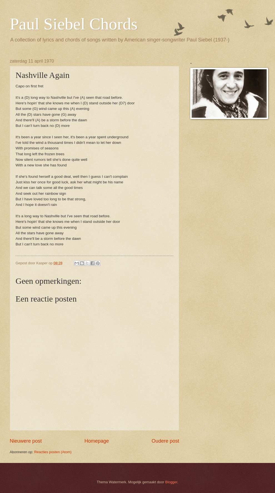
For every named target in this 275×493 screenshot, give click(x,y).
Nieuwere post (26, 441)
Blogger (171, 482)
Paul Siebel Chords (74, 24)
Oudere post (165, 441)
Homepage (96, 441)
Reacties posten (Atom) (53, 452)
